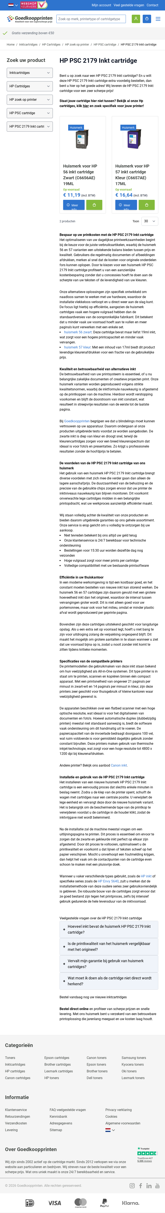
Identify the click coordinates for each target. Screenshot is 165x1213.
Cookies (111, 1117)
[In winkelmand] (94, 205)
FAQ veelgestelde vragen (68, 1110)
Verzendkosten (16, 1123)
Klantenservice (16, 1110)
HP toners (51, 1078)
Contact (152, 5)
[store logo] (30, 19)
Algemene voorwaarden (122, 1123)
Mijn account (101, 5)
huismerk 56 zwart (78, 332)
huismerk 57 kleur (77, 347)
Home (11, 44)
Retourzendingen (17, 1117)
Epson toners (96, 1064)
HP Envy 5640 (108, 881)
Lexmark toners (133, 1078)
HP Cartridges (51, 44)
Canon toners (96, 1058)
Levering (11, 1130)
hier (86, 106)
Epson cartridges (56, 1058)
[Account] (136, 18)
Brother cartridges (57, 1064)
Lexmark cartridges (58, 1071)
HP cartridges (15, 1071)
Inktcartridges (28, 44)
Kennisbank (58, 1117)
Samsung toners (134, 1058)
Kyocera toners (133, 1064)
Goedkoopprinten (77, 421)
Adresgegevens (61, 1123)
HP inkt (146, 876)
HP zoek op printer (77, 44)
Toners (10, 1058)
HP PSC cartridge (105, 44)
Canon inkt (119, 765)
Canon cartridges (17, 1078)
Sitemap (56, 1130)
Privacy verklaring (118, 1110)
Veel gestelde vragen (129, 5)
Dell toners (94, 1078)
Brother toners (97, 1071)
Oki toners (129, 1071)
